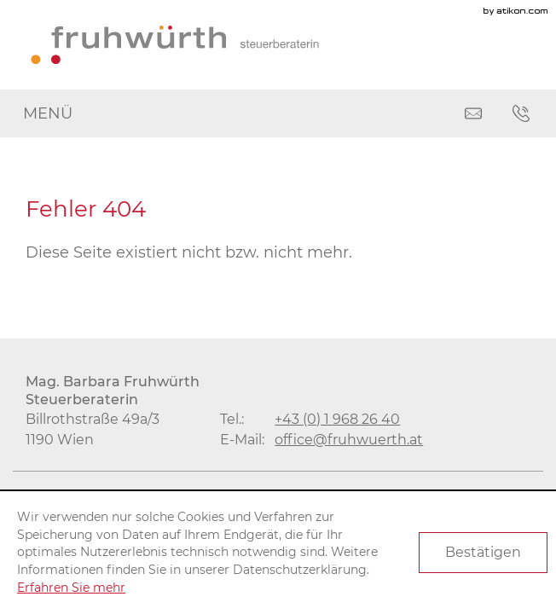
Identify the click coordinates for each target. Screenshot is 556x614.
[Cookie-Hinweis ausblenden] (483, 552)
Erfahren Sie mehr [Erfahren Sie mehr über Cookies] (71, 587)
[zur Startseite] (175, 44)
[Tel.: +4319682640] (337, 418)
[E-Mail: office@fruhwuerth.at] (473, 113)
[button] (521, 113)
